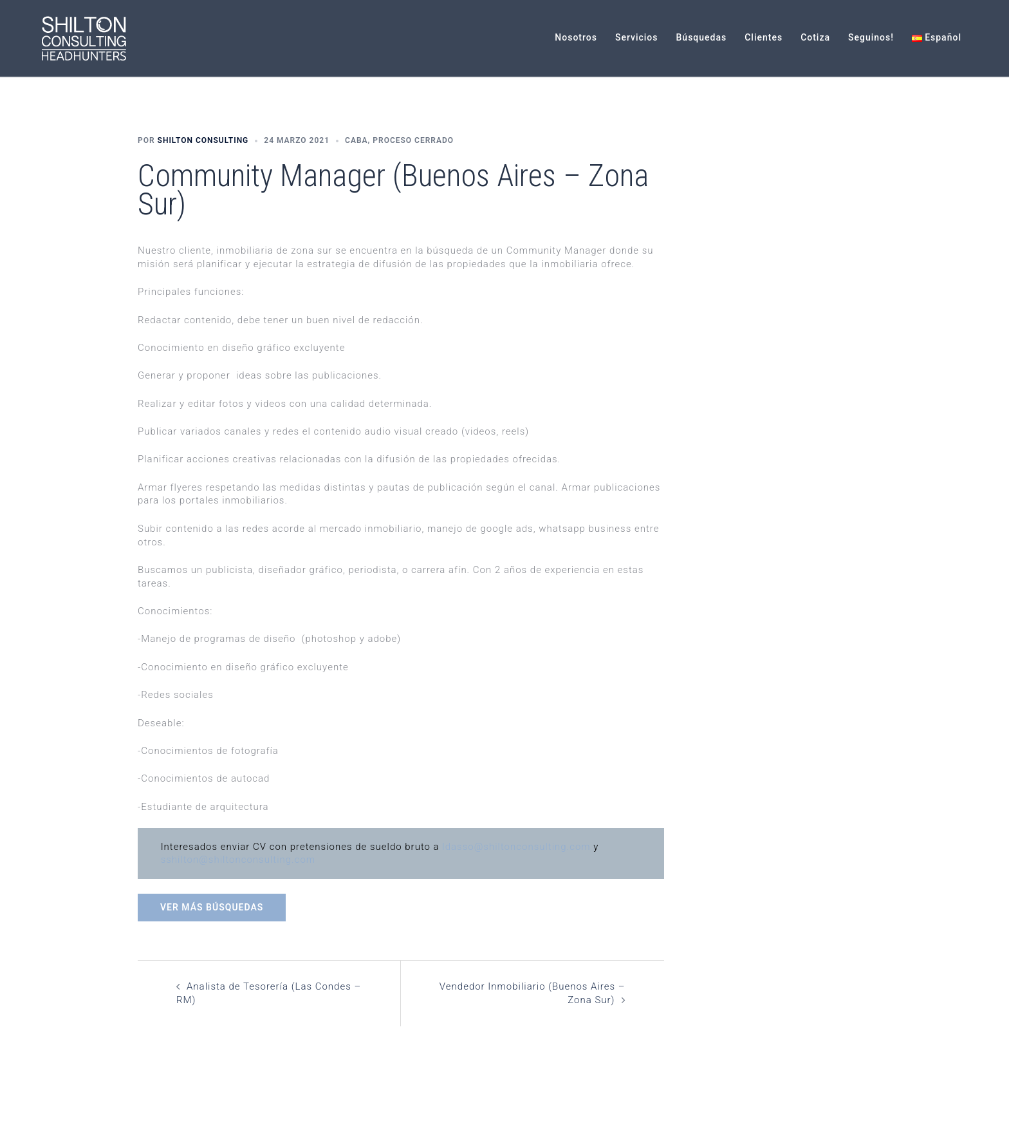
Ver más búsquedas (211, 907)
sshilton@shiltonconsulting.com (238, 859)
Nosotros (576, 37)
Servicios (636, 37)
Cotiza (815, 37)
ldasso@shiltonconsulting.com (516, 846)
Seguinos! (871, 37)
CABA (356, 140)
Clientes (763, 37)
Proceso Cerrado (413, 140)
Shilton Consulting (203, 140)
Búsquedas (701, 37)
